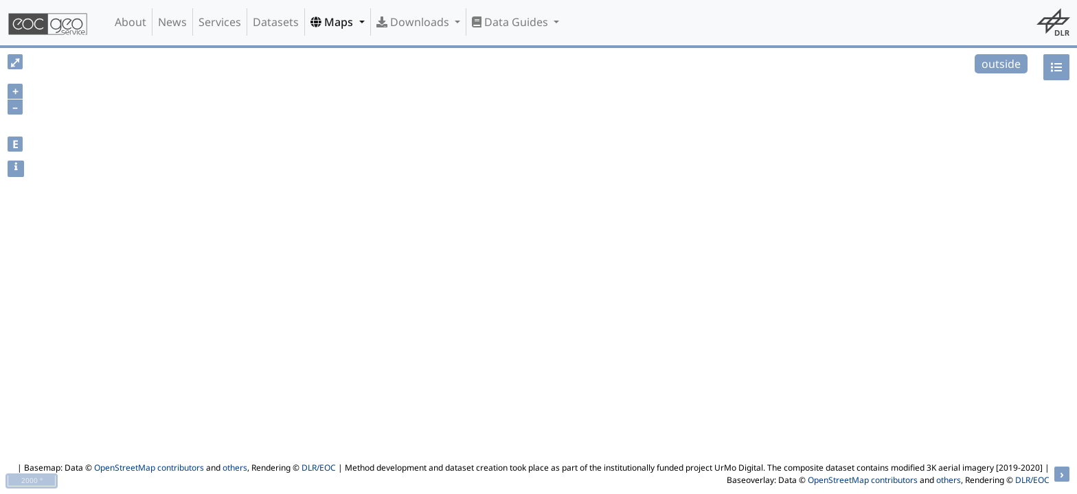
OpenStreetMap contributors (149, 467)
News (172, 22)
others (235, 467)
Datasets (276, 22)
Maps (333, 22)
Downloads (414, 22)
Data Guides (511, 22)
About (130, 22)
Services (220, 22)
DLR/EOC (319, 467)
